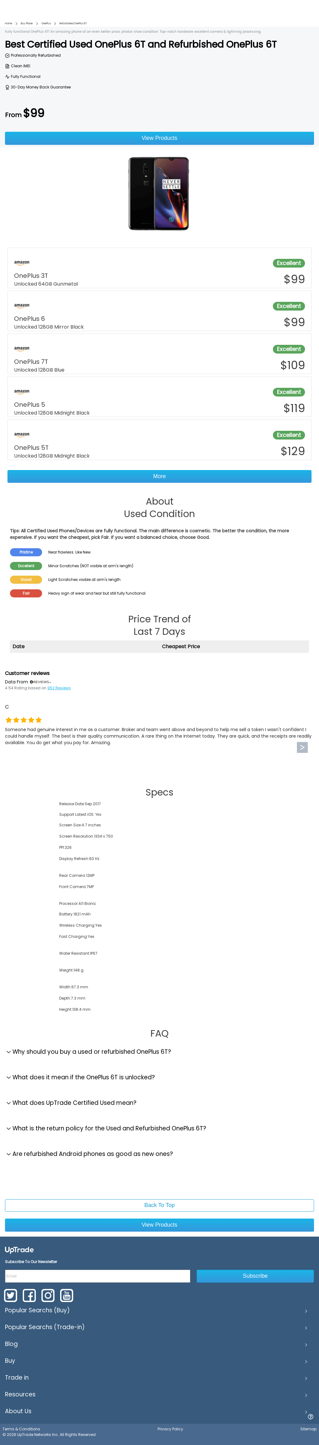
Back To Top (159, 1205)
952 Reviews (59, 688)
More (159, 476)
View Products (160, 138)
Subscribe (255, 1276)
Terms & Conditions (21, 1429)
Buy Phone (27, 23)
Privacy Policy (170, 1429)
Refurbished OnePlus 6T (73, 23)
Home (8, 23)
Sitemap (308, 1429)
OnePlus (46, 23)
